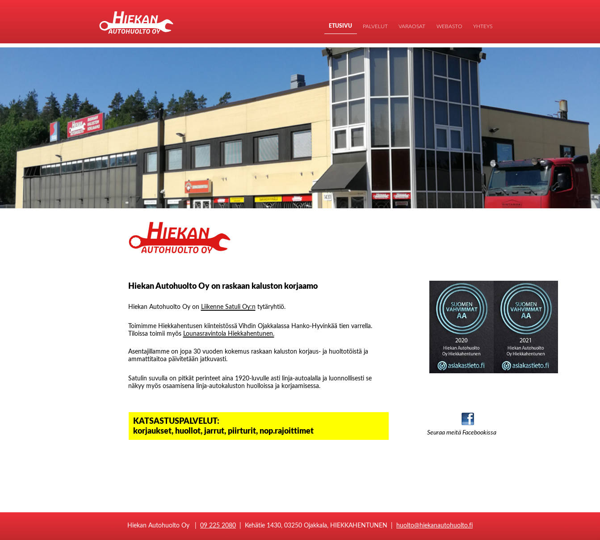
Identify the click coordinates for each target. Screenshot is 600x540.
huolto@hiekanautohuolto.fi (434, 525)
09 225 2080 (218, 525)
